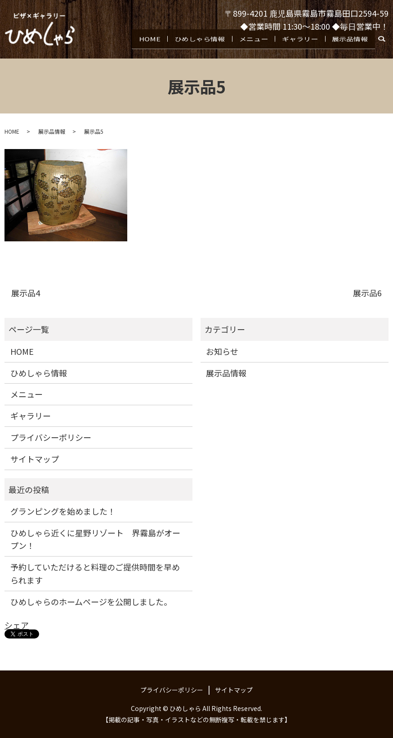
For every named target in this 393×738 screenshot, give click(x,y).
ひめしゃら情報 (205, 46)
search (386, 48)
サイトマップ (34, 459)
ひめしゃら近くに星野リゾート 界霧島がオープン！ (95, 539)
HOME (157, 46)
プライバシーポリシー (50, 437)
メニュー (257, 46)
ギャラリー (302, 46)
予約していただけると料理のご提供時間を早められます (95, 573)
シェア (16, 625)
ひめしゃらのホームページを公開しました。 (91, 601)
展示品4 (25, 293)
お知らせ (222, 351)
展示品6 (367, 293)
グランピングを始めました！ (63, 511)
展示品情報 (350, 46)
